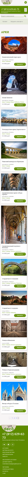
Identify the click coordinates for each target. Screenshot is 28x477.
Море (12, 102)
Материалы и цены (8, 454)
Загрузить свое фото (17, 21)
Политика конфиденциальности (12, 463)
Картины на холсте (8, 450)
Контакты (5, 471)
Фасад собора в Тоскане (10, 403)
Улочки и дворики (16, 251)
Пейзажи (8, 61)
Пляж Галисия (7, 97)
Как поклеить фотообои (9, 459)
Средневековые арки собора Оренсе (12, 193)
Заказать (20, 64)
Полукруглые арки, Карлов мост (14, 129)
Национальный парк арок (11, 57)
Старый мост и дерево (10, 308)
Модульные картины (8, 452)
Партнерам (6, 467)
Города (8, 102)
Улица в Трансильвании (10, 370)
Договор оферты (7, 461)
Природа (19, 283)
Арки (3, 61)
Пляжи (22, 102)
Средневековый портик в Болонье (11, 246)
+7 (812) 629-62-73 (10, 9)
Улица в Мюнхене (8, 340)
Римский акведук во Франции (13, 161)
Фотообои (5, 448)
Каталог (5, 21)
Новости (5, 456)
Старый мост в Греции (10, 279)
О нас (4, 473)
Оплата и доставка (8, 469)
